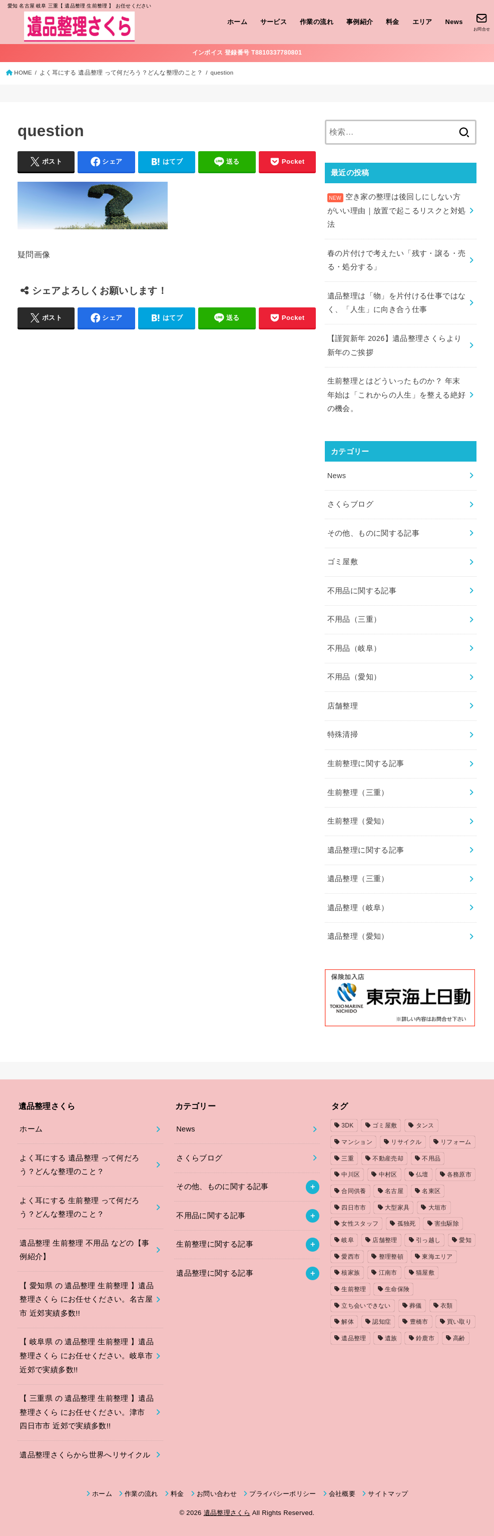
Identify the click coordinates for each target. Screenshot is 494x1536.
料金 (392, 22)
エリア (422, 22)
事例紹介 (359, 22)
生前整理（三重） (358, 793)
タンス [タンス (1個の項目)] (425, 1125)
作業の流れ (316, 22)
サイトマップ (388, 1493)
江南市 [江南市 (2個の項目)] (388, 1272)
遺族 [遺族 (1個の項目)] (391, 1338)
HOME (23, 73)
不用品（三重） (354, 619)
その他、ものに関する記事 (373, 533)
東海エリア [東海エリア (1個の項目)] (437, 1256)
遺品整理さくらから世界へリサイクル (85, 1455)
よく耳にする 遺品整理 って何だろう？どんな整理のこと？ (121, 73)
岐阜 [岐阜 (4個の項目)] (347, 1240)
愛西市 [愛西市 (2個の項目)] (350, 1256)
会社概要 (342, 1493)
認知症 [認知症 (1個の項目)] (381, 1321)
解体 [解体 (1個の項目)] (347, 1321)
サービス (273, 22)
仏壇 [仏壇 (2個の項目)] (422, 1174)
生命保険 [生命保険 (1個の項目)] (397, 1289)
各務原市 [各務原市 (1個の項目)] (459, 1174)
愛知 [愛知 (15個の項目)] (465, 1240)
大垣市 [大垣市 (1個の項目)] (437, 1207)
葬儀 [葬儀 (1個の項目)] (415, 1305)
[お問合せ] (481, 22)
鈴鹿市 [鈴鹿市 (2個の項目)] (425, 1338)
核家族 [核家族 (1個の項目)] (350, 1272)
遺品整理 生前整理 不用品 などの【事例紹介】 (84, 1250)
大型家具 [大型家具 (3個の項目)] (397, 1207)
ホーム (237, 22)
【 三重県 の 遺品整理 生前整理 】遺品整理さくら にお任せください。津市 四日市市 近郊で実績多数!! (87, 1412)
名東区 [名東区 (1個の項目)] (431, 1191)
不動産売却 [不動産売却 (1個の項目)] (387, 1158)
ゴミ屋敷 (342, 562)
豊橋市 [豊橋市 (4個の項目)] (419, 1321)
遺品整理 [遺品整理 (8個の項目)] (353, 1338)
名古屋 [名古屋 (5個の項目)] (394, 1191)
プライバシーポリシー (282, 1493)
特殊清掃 (342, 734)
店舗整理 (342, 706)
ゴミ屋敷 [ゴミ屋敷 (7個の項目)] (384, 1125)
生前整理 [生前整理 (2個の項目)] (353, 1289)
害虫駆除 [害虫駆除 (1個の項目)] (446, 1223)
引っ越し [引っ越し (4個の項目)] (428, 1240)
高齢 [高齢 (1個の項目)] (459, 1338)
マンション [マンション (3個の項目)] (356, 1141)
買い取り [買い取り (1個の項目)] (459, 1321)
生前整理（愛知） (358, 821)
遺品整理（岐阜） (358, 908)
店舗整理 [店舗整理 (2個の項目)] (384, 1240)
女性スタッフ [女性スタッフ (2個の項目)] (359, 1223)
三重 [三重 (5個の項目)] (347, 1158)
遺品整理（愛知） (358, 936)
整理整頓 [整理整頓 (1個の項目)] (391, 1256)
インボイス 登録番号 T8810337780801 (247, 52)
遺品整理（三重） (358, 879)
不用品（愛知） (354, 677)
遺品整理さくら (227, 1512)
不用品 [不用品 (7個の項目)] (431, 1158)
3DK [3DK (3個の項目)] (347, 1125)
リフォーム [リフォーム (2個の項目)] (455, 1141)
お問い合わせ (217, 1493)
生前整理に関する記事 (365, 763)
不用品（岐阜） (354, 648)
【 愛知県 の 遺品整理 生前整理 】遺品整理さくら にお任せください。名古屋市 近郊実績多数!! (87, 1299)
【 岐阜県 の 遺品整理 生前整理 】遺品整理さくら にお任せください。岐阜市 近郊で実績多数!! (87, 1355)
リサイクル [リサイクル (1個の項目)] (406, 1141)
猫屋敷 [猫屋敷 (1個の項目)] (425, 1272)
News (454, 22)
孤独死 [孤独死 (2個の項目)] (406, 1223)
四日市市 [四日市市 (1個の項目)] (353, 1207)
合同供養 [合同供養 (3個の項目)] (353, 1191)
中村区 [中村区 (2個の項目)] (388, 1174)
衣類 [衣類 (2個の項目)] (446, 1305)
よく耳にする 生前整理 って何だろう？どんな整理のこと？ (79, 1208)
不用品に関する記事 (361, 591)
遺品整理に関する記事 (365, 850)
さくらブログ (350, 504)
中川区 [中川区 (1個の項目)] (350, 1174)
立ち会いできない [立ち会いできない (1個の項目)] (365, 1305)
